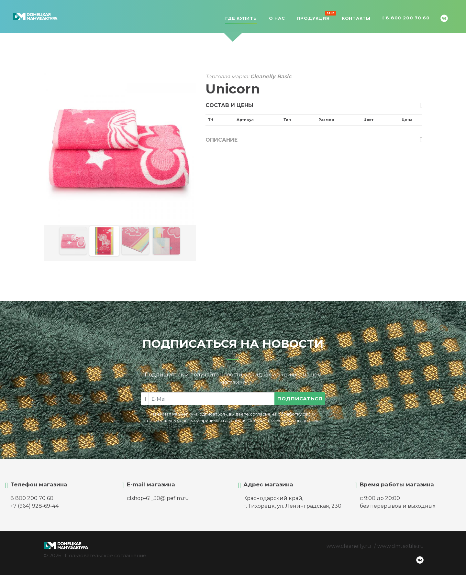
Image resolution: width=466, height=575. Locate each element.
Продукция (313, 17)
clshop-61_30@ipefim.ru (158, 498)
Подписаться (299, 399)
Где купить (241, 18)
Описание (221, 140)
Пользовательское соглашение (105, 555)
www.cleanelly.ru (349, 546)
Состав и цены (229, 105)
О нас (277, 18)
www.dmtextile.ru (400, 546)
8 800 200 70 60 (406, 18)
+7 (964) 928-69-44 (34, 506)
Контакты (356, 18)
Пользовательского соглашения (283, 420)
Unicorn (232, 89)
